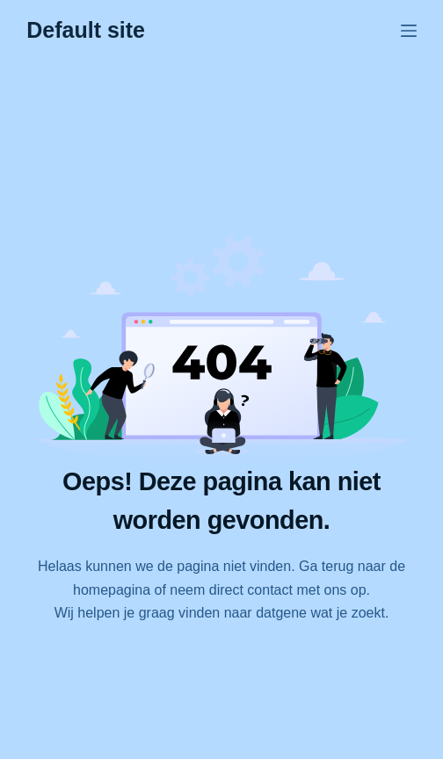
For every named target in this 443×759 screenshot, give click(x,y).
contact (270, 589)
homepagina (111, 589)
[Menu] (409, 31)
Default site (85, 30)
